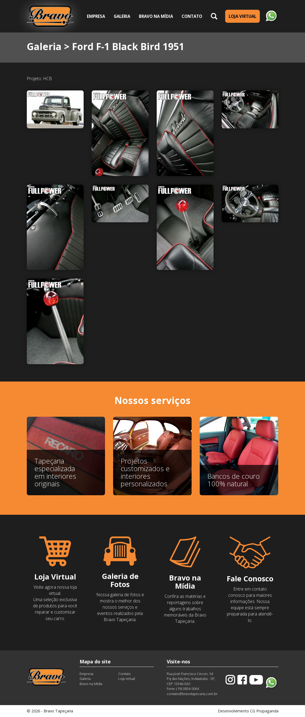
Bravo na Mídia (156, 16)
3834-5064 (191, 688)
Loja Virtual (242, 16)
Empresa (96, 16)
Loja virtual (126, 678)
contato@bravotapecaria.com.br (192, 693)
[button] (214, 16)
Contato (192, 16)
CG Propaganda (264, 710)
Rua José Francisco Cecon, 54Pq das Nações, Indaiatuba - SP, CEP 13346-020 (191, 678)
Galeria (124, 16)
